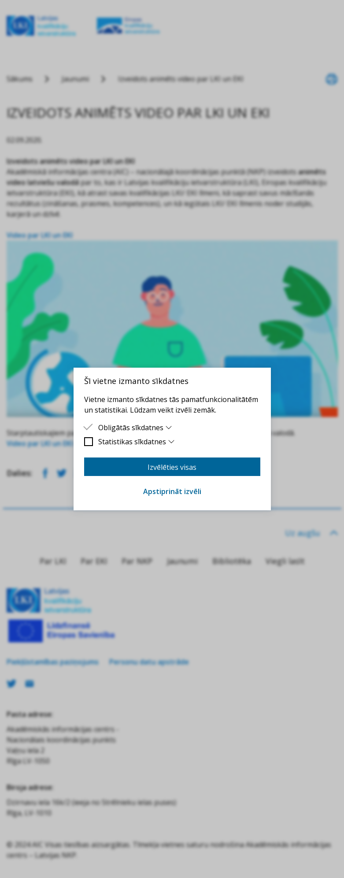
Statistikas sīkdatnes (136, 441)
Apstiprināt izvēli (172, 491)
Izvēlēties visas (172, 467)
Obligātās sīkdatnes (135, 427)
